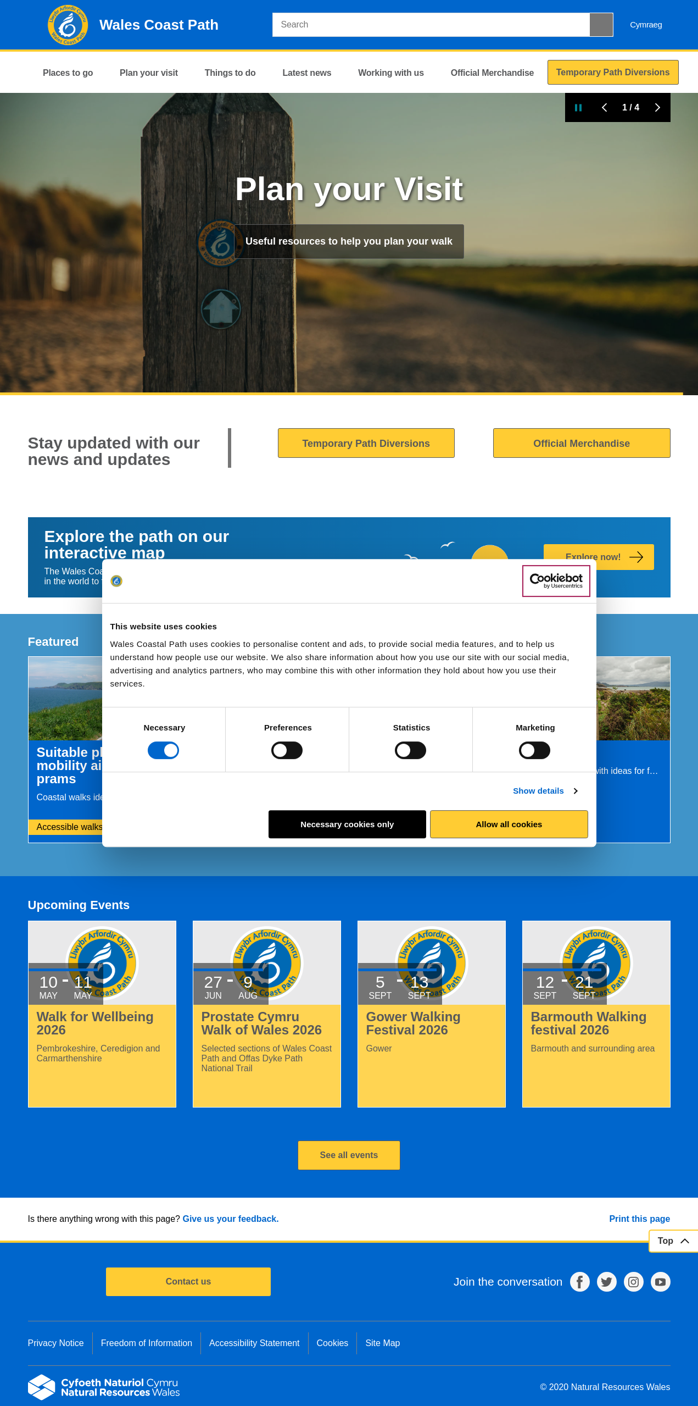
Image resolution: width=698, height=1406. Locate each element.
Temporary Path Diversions (366, 443)
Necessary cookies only (347, 824)
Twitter (607, 1282)
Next (657, 107)
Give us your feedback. (230, 1219)
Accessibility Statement (254, 1343)
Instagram (634, 1282)
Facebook (580, 1282)
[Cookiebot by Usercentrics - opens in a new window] (556, 581)
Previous (604, 107)
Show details (538, 790)
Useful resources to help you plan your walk (349, 241)
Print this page (639, 1219)
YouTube (661, 1282)
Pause (578, 107)
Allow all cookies (509, 824)
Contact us (188, 1281)
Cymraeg (646, 24)
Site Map (382, 1343)
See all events (349, 1155)
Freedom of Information (146, 1343)
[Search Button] (601, 25)
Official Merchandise (581, 443)
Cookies (333, 1343)
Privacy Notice (56, 1343)
